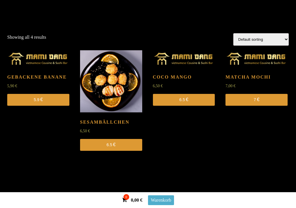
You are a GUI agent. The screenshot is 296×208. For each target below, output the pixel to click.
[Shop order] (261, 39)
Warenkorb (161, 200)
